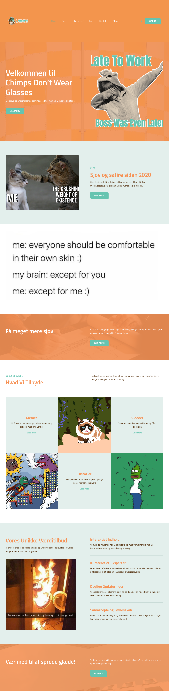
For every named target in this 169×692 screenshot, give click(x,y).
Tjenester (79, 16)
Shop (113, 16)
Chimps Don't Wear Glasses (35, 16)
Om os (66, 16)
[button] (141, 16)
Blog (91, 16)
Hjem (55, 16)
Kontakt (102, 16)
